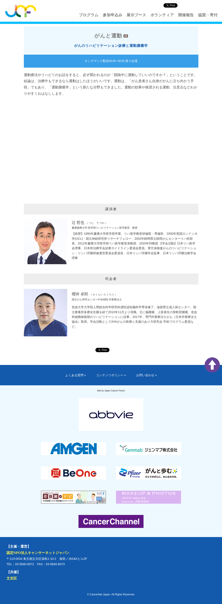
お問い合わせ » (146, 375)
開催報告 (186, 15)
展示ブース (136, 15)
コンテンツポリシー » (111, 375)
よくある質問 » (75, 375)
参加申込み (112, 15)
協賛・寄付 (208, 15)
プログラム (88, 15)
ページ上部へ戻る (212, 365)
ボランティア (162, 15)
